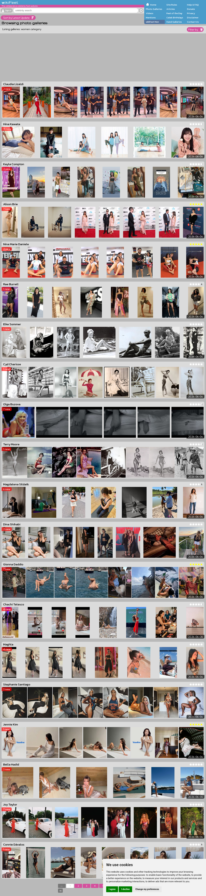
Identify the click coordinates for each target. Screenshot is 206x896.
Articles (170, 9)
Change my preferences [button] (147, 889)
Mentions (151, 17)
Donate (191, 9)
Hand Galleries (174, 22)
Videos (149, 13)
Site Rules (171, 4)
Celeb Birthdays (174, 17)
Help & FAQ (193, 4)
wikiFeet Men (152, 22)
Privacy (191, 13)
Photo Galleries (154, 9)
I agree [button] (112, 889)
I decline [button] (125, 889)
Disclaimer (192, 17)
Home (153, 4)
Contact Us (193, 22)
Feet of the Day (174, 13)
